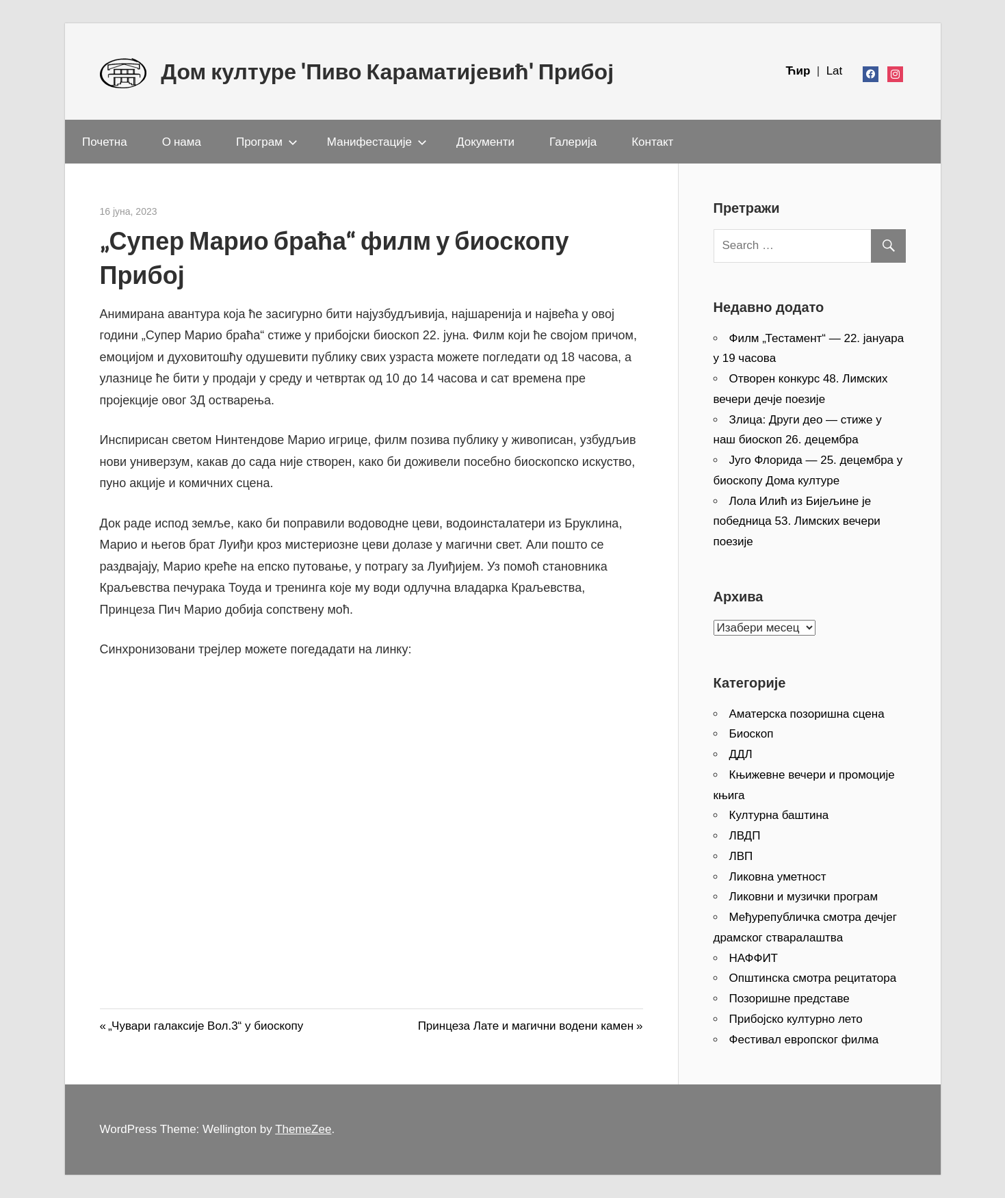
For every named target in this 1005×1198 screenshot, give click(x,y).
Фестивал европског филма (804, 1039)
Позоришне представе (789, 998)
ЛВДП (745, 835)
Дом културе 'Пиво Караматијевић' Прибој (387, 71)
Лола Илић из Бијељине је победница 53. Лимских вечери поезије (797, 522)
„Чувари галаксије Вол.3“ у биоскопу (205, 1025)
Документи (485, 141)
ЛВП (741, 856)
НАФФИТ (754, 958)
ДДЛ (741, 754)
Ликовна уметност (777, 876)
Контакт (652, 141)
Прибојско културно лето (796, 1019)
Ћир (799, 70)
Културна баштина (779, 815)
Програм (267, 141)
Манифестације (377, 141)
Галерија (573, 141)
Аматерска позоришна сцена (807, 713)
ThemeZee (303, 1129)
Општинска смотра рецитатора (813, 978)
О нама (181, 141)
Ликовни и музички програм (803, 896)
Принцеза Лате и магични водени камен (526, 1025)
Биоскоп (751, 733)
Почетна (104, 141)
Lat (834, 70)
